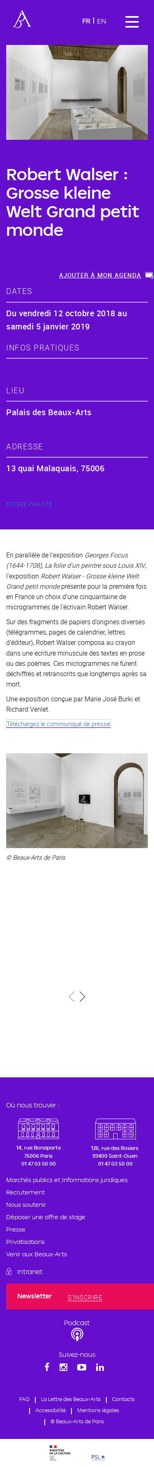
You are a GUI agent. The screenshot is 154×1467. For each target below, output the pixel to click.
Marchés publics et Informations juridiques (67, 1180)
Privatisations (25, 1242)
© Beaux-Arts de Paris (77, 1421)
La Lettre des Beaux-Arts (71, 1399)
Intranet (30, 1272)
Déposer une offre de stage (45, 1217)
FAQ (24, 1399)
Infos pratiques (43, 347)
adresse (25, 446)
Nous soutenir (26, 1204)
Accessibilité (50, 1410)
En (101, 20)
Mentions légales (98, 1410)
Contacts (123, 1399)
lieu (15, 390)
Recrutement (25, 1192)
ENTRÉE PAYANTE (29, 504)
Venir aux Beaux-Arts (36, 1254)
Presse (15, 1229)
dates (19, 291)
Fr (86, 20)
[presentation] (72, 998)
